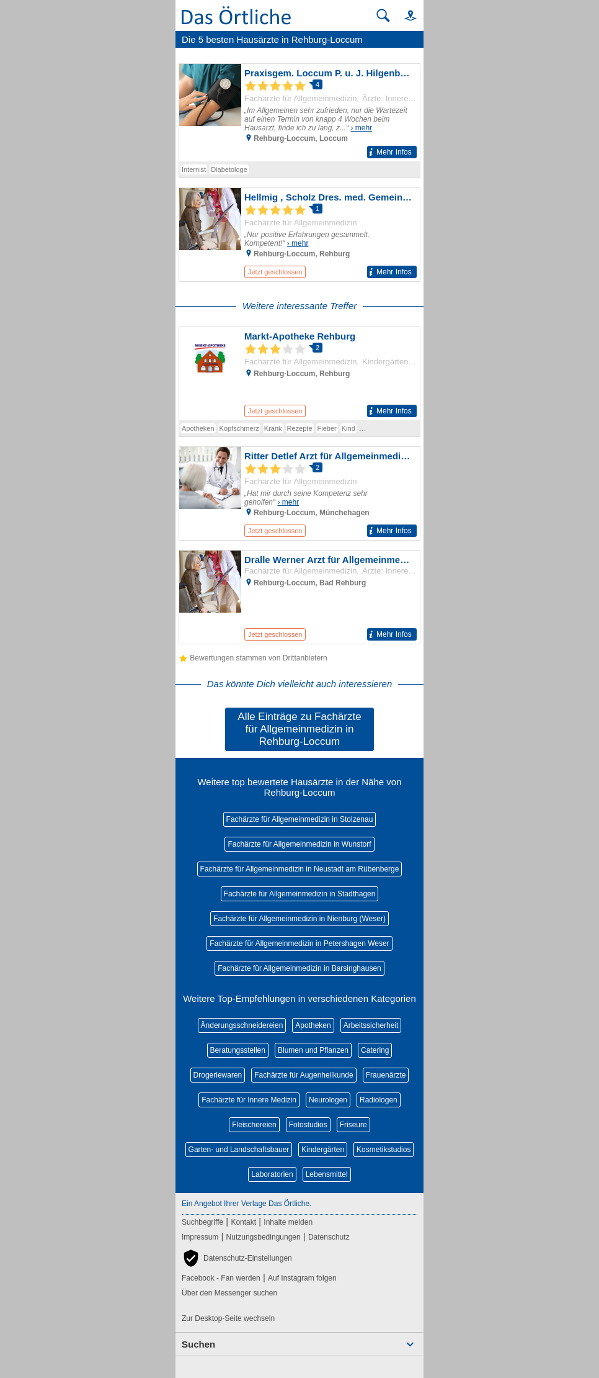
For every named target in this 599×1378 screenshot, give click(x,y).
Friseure (353, 1124)
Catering (375, 1050)
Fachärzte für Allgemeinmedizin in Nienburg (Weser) (299, 918)
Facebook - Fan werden (221, 1278)
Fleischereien (254, 1124)
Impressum (200, 1237)
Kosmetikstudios (383, 1149)
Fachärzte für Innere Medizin (249, 1100)
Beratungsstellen (237, 1050)
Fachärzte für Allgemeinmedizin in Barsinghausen (299, 968)
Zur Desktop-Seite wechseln (228, 1318)
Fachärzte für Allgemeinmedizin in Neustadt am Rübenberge (299, 869)
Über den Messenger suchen (229, 1293)
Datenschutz (329, 1237)
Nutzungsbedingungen (263, 1237)
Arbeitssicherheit (371, 1025)
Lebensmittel (327, 1174)
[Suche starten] (383, 15)
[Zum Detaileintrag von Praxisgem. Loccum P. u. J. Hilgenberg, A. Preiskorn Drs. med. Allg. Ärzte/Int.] (299, 112)
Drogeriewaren (217, 1075)
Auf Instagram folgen (302, 1278)
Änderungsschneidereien (242, 1025)
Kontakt (243, 1222)
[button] (405, 15)
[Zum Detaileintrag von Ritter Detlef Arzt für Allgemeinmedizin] (299, 493)
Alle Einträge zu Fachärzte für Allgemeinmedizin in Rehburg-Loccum (299, 729)
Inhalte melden (288, 1222)
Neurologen (328, 1100)
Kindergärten (322, 1149)
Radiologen (378, 1100)
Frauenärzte (386, 1075)
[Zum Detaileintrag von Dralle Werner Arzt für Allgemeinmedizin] (299, 597)
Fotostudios (308, 1124)
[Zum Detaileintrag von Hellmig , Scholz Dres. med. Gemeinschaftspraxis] (299, 234)
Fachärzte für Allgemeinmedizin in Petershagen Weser (299, 943)
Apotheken (313, 1025)
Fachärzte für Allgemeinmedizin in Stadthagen (300, 893)
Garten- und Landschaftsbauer (239, 1149)
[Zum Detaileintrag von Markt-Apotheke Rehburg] (299, 373)
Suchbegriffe (202, 1222)
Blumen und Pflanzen (313, 1050)
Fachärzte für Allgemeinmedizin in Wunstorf (299, 844)
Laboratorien (272, 1174)
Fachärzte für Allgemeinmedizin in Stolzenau (299, 819)
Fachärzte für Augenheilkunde (303, 1075)
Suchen (198, 1344)
